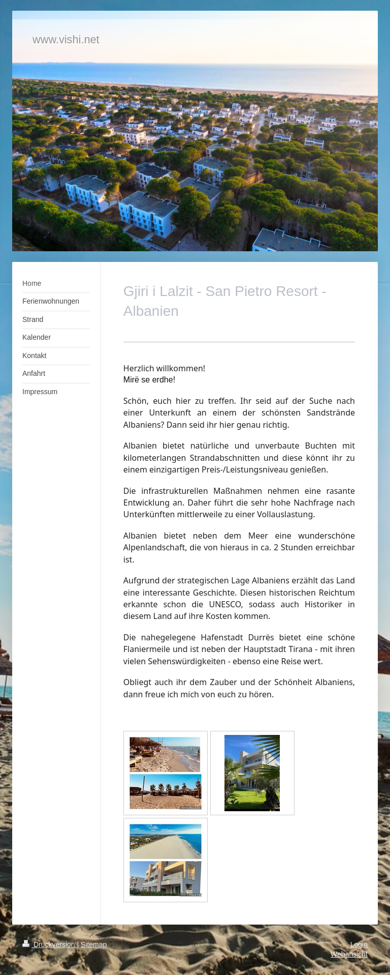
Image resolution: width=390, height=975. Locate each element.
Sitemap (94, 944)
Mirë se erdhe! (149, 379)
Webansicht (349, 954)
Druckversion (49, 944)
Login (359, 944)
